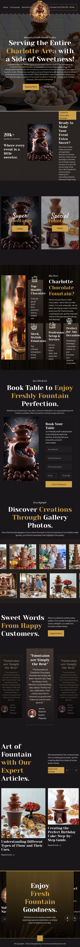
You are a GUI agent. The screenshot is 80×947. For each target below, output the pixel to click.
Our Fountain (15, 7)
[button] (67, 770)
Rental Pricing (27, 7)
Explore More (56, 633)
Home (5, 7)
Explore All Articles (52, 770)
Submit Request (59, 484)
